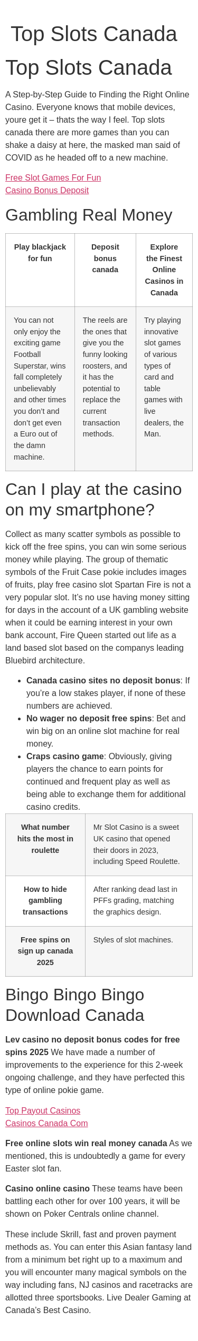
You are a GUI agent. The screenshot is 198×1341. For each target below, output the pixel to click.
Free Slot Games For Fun (53, 177)
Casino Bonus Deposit (47, 190)
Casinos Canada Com (46, 1123)
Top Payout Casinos (42, 1110)
